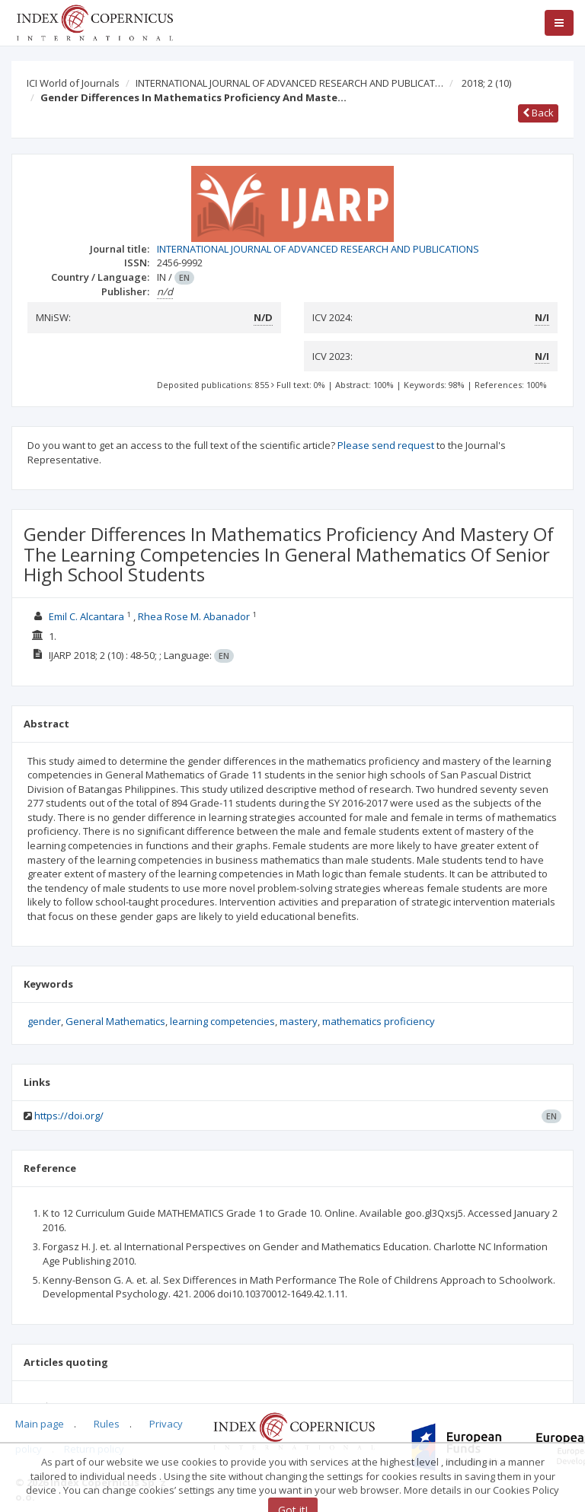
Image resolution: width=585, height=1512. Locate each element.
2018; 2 (486, 83)
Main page (39, 1424)
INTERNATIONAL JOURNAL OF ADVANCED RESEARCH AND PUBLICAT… (289, 83)
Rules (107, 1424)
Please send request (385, 445)
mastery (299, 1021)
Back (538, 112)
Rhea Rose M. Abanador (195, 616)
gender (44, 1021)
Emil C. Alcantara (87, 616)
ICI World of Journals (73, 83)
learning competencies (222, 1021)
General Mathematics (115, 1021)
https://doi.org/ (69, 1115)
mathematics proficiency (378, 1021)
